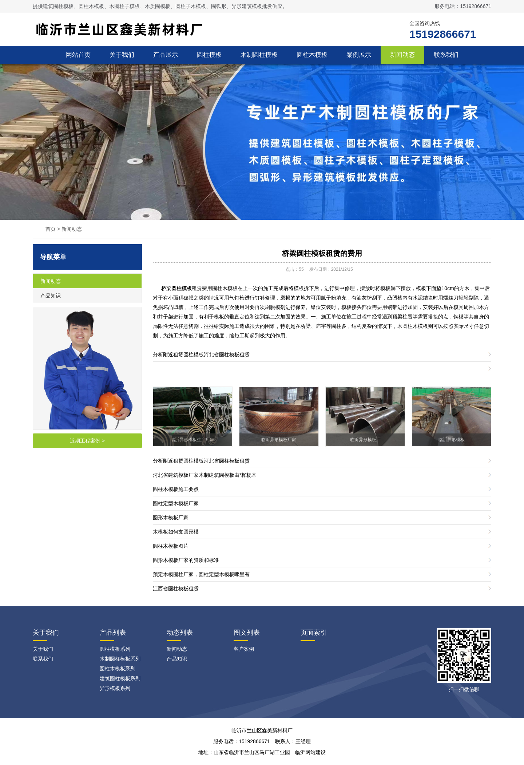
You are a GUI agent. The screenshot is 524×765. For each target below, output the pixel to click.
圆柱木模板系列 (117, 668)
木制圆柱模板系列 (120, 659)
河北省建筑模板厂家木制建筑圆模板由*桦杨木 (205, 475)
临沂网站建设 (310, 752)
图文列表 (247, 632)
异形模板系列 (115, 688)
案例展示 (358, 54)
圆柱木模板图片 (170, 546)
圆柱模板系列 (115, 649)
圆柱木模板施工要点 (176, 489)
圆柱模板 (209, 54)
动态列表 (180, 632)
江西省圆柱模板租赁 (176, 588)
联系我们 (446, 54)
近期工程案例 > (87, 441)
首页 (50, 229)
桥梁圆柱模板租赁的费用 (322, 253)
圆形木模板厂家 (170, 517)
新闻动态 (402, 54)
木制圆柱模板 (259, 54)
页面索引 (314, 632)
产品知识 (50, 295)
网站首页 (78, 54)
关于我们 (122, 54)
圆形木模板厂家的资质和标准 (186, 560)
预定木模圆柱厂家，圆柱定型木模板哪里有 (201, 574)
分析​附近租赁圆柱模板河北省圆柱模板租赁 (201, 354)
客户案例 (244, 649)
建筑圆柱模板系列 (120, 678)
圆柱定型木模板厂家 (176, 503)
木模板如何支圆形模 (176, 532)
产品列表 (113, 632)
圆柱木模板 (312, 54)
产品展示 (165, 54)
